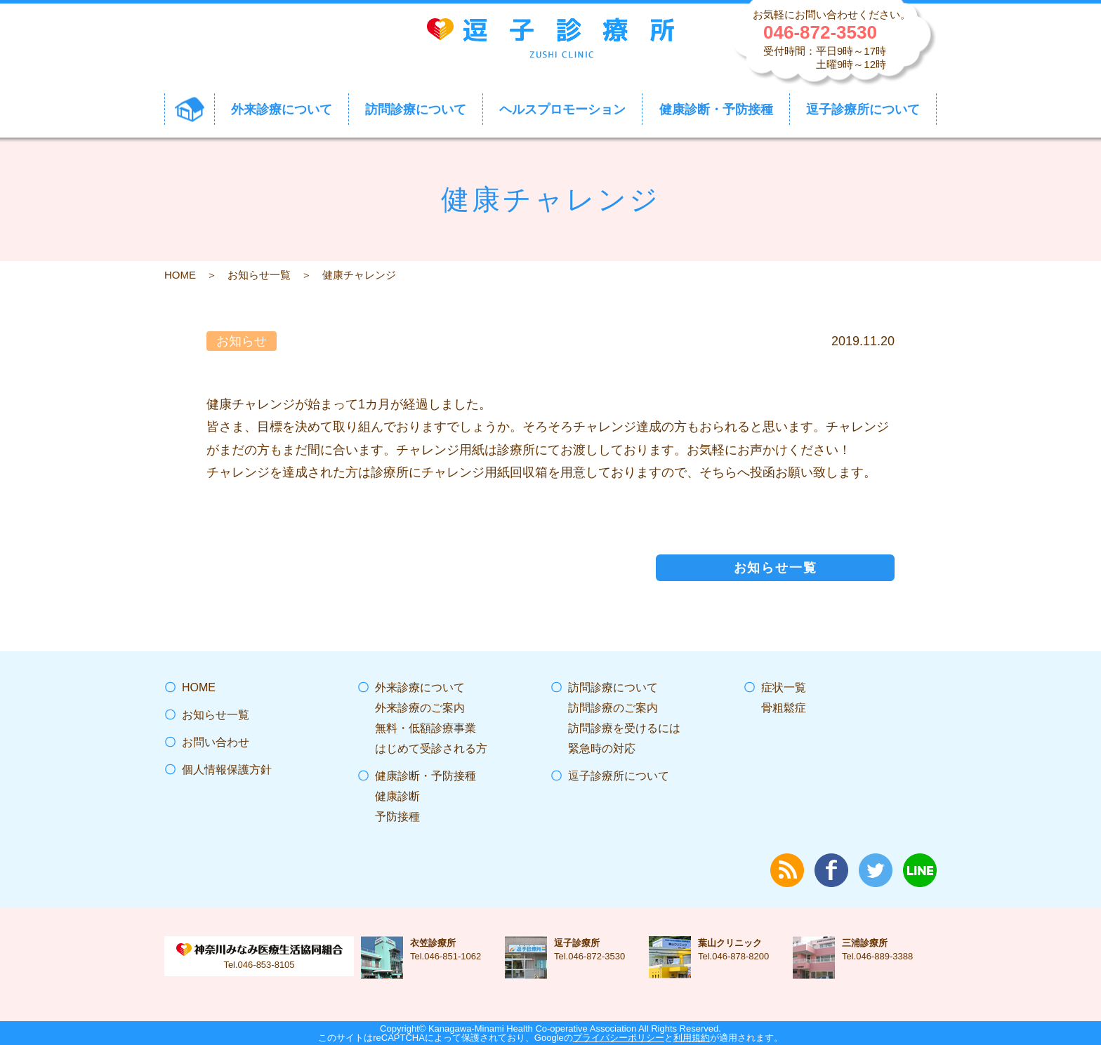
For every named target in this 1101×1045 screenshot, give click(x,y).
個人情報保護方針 (227, 770)
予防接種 (397, 817)
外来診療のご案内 (420, 708)
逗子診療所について (618, 776)
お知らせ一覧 (259, 275)
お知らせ (241, 341)
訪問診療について (613, 687)
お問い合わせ (215, 742)
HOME (180, 275)
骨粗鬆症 (783, 708)
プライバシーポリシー (618, 1037)
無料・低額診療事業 (425, 728)
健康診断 (397, 796)
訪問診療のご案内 (613, 708)
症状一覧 (783, 687)
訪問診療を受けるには (624, 728)
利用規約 (691, 1037)
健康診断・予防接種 (425, 776)
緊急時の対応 (601, 748)
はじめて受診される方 (431, 748)
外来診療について (420, 687)
